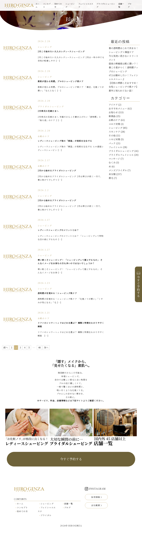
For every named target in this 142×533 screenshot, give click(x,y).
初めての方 (58, 5)
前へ (5, 347)
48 (39, 347)
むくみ (112, 162)
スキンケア (114, 131)
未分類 (112, 174)
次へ (46, 347)
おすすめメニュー (118, 108)
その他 (112, 135)
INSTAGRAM (97, 488)
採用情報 (95, 497)
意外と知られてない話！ (121, 90)
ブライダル (46, 515)
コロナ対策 (114, 124)
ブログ (129, 5)
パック (112, 143)
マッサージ (114, 158)
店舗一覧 (121, 5)
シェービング (70, 5)
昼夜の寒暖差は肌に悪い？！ (123, 63)
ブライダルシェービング (105, 5)
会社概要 (95, 505)
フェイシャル (115, 147)
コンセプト (47, 5)
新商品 (112, 116)
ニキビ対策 (114, 139)
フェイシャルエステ (85, 5)
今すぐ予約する (71, 459)
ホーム (37, 5)
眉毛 (111, 178)
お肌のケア (114, 120)
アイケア (113, 104)
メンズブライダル (118, 170)
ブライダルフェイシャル (121, 154)
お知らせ (113, 112)
